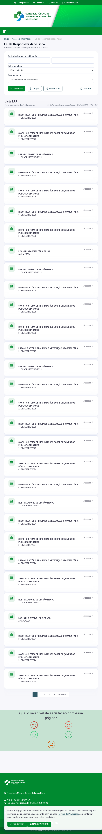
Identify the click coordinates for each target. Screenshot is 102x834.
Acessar (88, 113)
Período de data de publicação (23, 56)
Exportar (86, 88)
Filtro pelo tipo (15, 66)
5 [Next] (54, 695)
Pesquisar (16, 88)
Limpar (34, 88)
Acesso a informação (22, 39)
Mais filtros (53, 88)
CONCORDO (17, 824)
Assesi (41, 830)
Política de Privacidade (68, 814)
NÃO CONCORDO (39, 824)
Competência (14, 75)
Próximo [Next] (63, 695)
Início (6, 39)
